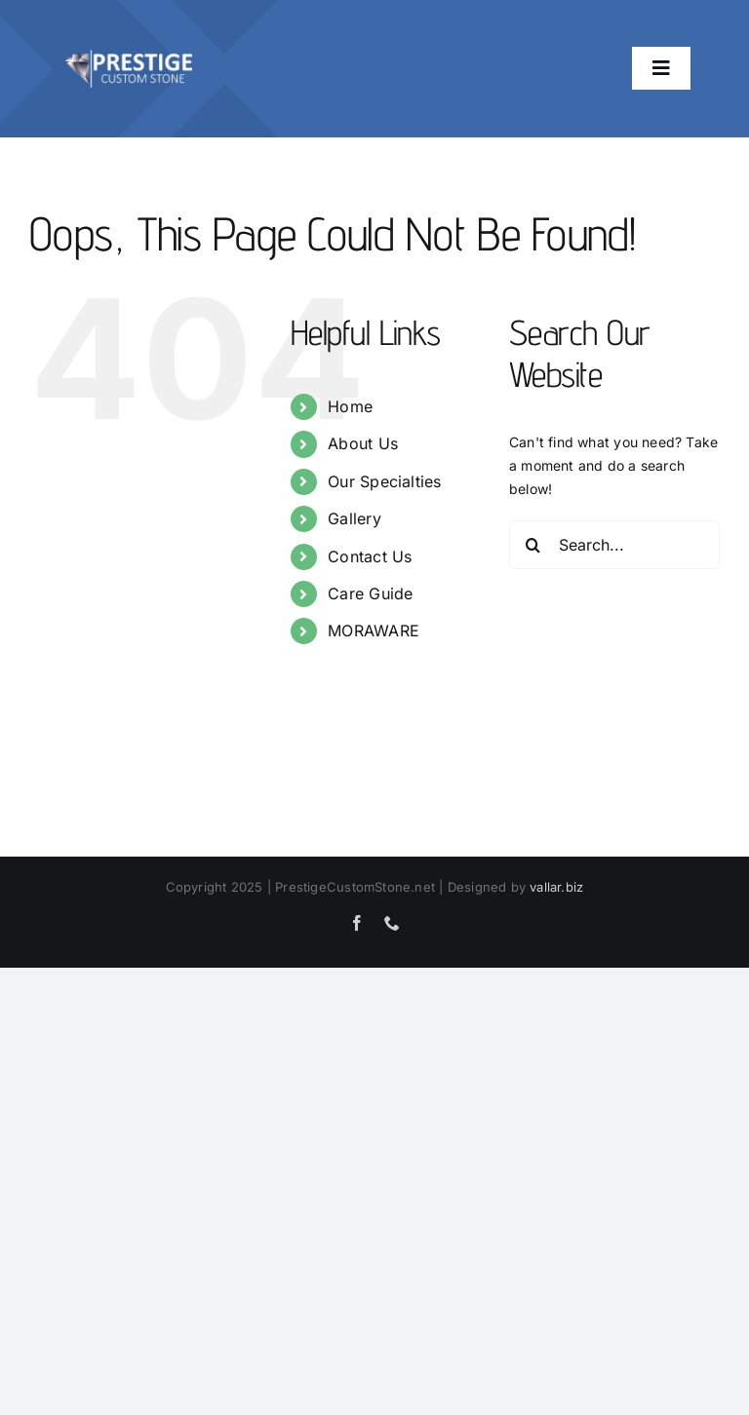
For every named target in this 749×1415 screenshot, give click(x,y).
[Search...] (614, 544)
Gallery (354, 518)
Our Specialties (384, 481)
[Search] (533, 544)
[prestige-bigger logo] (128, 35)
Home (350, 406)
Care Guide (370, 593)
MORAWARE (373, 630)
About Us (363, 443)
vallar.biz (556, 887)
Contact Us (370, 556)
